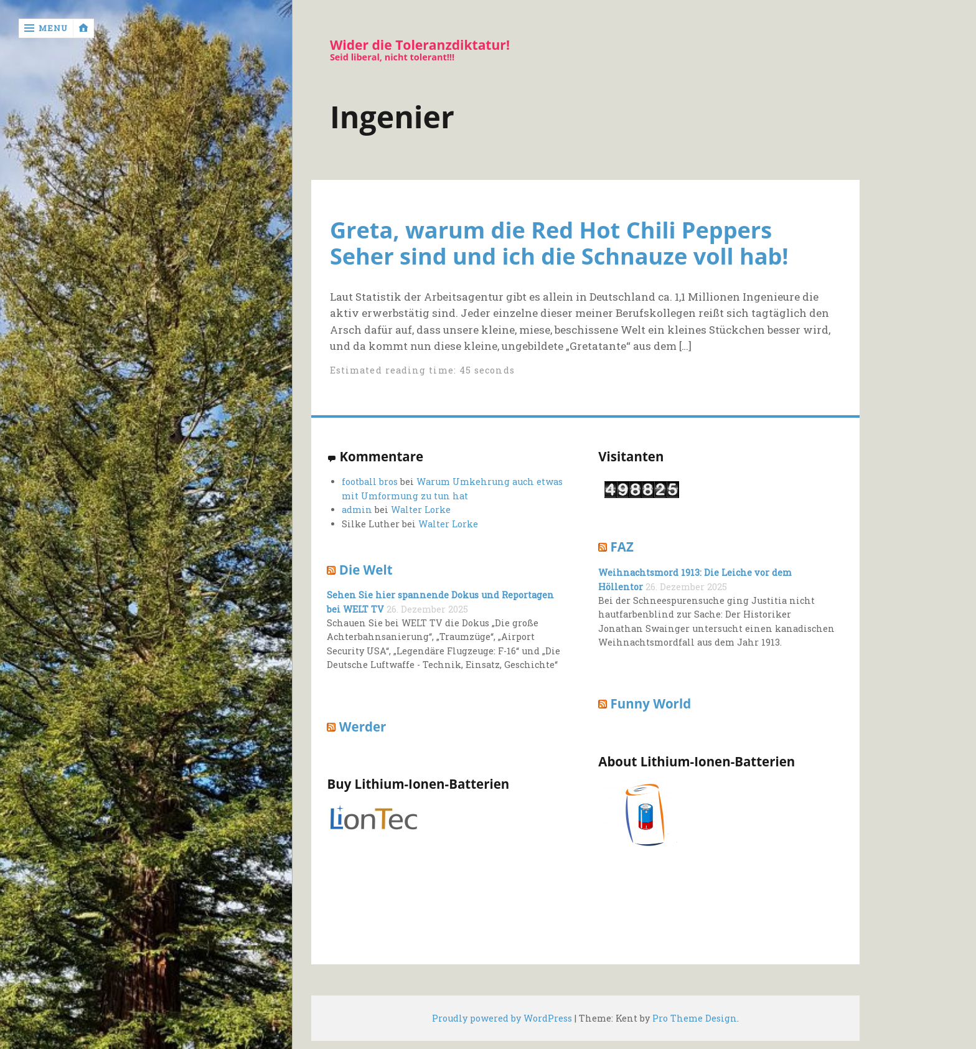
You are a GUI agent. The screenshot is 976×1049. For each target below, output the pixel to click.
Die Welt (366, 569)
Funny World (651, 703)
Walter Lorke (421, 509)
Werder (363, 726)
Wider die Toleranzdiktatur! (420, 45)
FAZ (622, 546)
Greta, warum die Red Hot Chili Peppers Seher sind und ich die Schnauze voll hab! (559, 242)
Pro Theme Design (694, 1018)
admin (357, 509)
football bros (370, 481)
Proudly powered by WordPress (502, 1018)
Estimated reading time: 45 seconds (422, 370)
